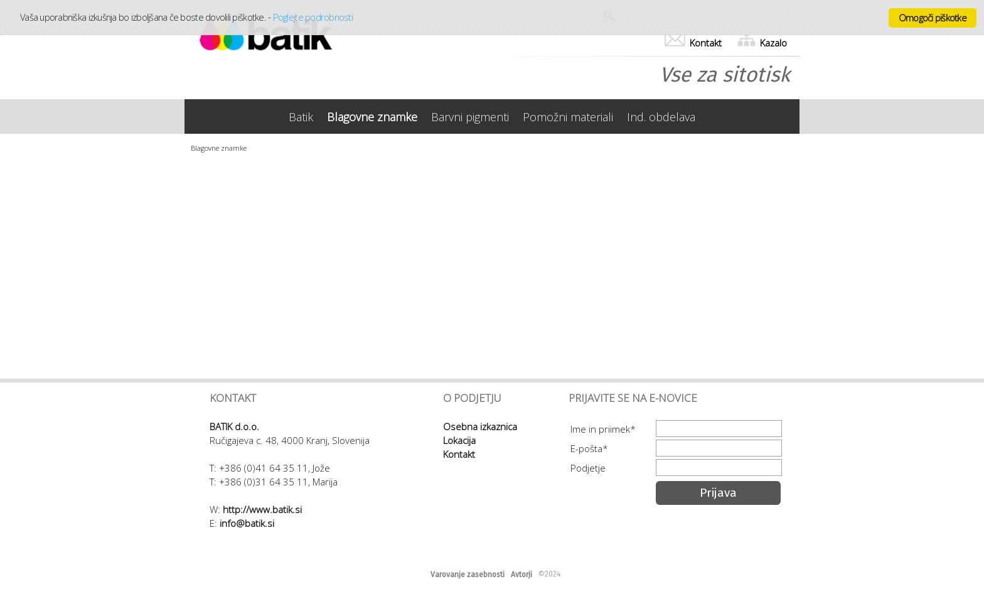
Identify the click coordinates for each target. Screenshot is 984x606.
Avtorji (521, 574)
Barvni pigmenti (470, 116)
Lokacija (459, 440)
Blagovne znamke (372, 116)
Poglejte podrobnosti (313, 17)
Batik (301, 116)
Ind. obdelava (661, 116)
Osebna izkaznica (480, 426)
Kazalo (762, 42)
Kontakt (693, 42)
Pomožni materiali (568, 116)
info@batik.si (247, 523)
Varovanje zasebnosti (467, 574)
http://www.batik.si (262, 509)
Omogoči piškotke (932, 17)
